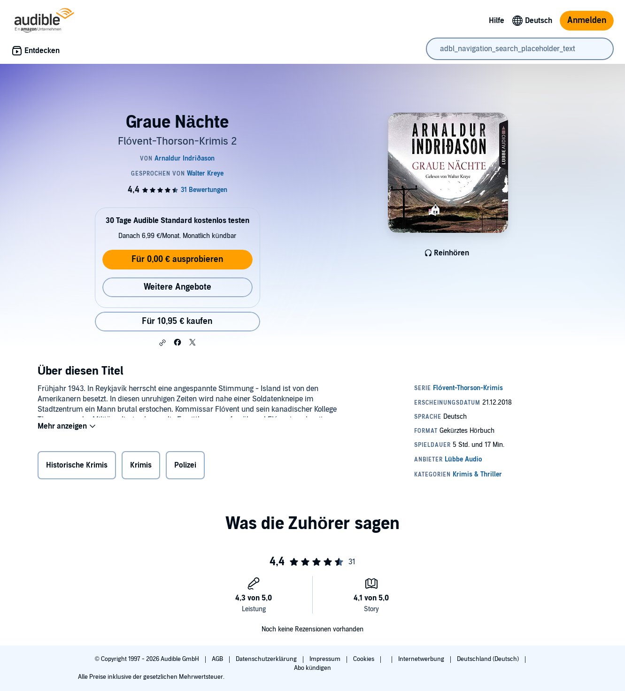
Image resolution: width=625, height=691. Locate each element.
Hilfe (496, 20)
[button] (162, 342)
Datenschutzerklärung (267, 659)
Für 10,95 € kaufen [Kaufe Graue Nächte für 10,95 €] (177, 321)
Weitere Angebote (177, 287)
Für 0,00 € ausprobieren (177, 259)
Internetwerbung (422, 659)
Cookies (364, 659)
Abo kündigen (312, 668)
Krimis (141, 467)
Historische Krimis (77, 467)
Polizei (185, 467)
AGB (218, 659)
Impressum (325, 659)
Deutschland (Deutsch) (488, 659)
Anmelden (586, 20)
